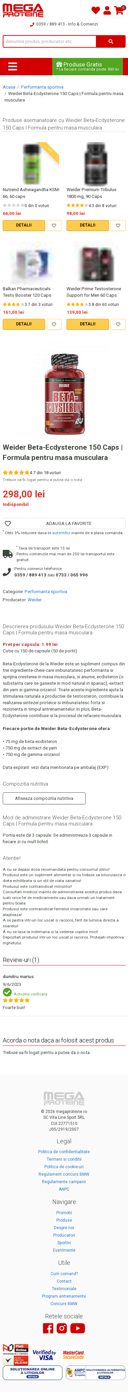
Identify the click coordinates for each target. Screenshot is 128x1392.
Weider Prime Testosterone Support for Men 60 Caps (94, 292)
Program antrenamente (64, 1296)
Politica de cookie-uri (64, 1166)
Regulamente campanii (64, 1181)
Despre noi (64, 1227)
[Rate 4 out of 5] (18, 205)
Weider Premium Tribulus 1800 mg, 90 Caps (91, 193)
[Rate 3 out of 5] (14, 205)
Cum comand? (64, 1273)
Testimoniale (64, 1288)
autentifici (61, 532)
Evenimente (64, 1250)
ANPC (64, 1189)
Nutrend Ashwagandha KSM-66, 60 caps (31, 193)
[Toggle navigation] (12, 66)
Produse (64, 1220)
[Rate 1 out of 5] (5, 205)
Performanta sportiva (42, 87)
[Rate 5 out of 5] (22, 205)
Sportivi (64, 1242)
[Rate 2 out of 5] (9, 205)
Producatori (64, 1235)
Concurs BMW (64, 1303)
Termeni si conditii (64, 1159)
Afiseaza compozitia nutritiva (44, 798)
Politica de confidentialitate (64, 1151)
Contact (64, 1281)
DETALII (24, 225)
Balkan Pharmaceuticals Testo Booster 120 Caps (27, 292)
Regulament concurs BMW (64, 1174)
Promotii (64, 1212)
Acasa (9, 87)
